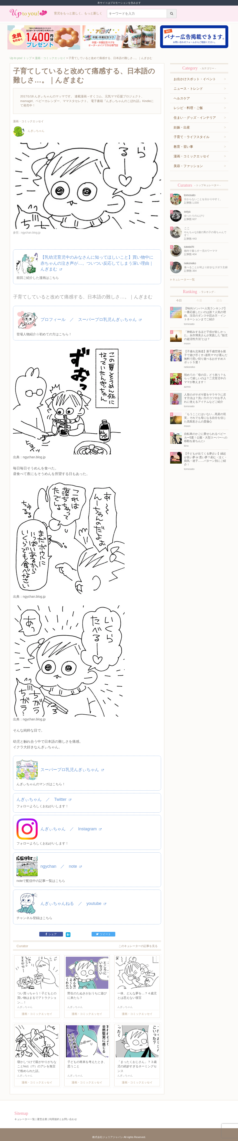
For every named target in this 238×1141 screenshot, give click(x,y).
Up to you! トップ (21, 58)
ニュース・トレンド (188, 88)
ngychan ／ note (61, 866)
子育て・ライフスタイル (191, 137)
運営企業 (42, 1119)
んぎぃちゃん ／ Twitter (44, 799)
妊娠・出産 (182, 127)
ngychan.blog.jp (34, 457)
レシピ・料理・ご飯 (188, 108)
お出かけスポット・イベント (195, 79)
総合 (219, 300)
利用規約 (54, 1119)
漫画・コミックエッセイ (50, 58)
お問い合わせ (69, 1119)
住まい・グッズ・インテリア (195, 117)
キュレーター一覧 (182, 279)
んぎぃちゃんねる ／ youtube (73, 903)
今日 (179, 300)
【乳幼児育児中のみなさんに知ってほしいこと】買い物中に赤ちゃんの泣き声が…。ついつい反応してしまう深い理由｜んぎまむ (96, 263)
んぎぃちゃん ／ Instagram (71, 829)
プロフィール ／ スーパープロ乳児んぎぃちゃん (91, 319)
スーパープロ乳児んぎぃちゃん (72, 769)
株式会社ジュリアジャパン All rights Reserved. (119, 1137)
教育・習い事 (183, 146)
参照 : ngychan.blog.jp (26, 232)
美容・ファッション (188, 166)
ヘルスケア (182, 98)
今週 (199, 300)
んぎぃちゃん (28, 130)
